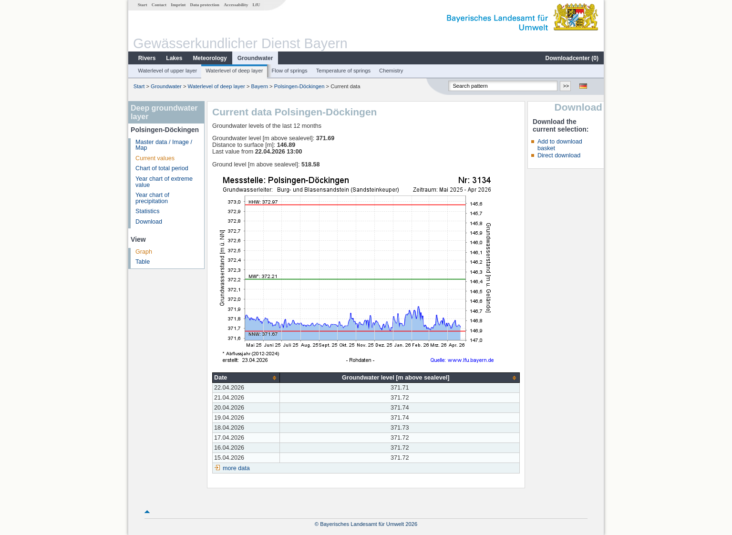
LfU (256, 4)
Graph (143, 251)
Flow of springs (289, 70)
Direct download (558, 155)
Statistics (147, 211)
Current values (155, 158)
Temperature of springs (343, 70)
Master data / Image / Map (163, 145)
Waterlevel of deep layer (234, 70)
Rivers (147, 58)
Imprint (178, 4)
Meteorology (210, 58)
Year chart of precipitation (152, 198)
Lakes (174, 58)
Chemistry (391, 70)
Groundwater (255, 58)
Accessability (236, 4)
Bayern (259, 86)
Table (142, 261)
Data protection (204, 4)
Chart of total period (161, 168)
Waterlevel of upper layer (167, 70)
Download (148, 221)
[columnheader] (246, 378)
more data (236, 468)
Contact (159, 4)
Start (142, 4)
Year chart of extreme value (164, 181)
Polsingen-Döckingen (299, 86)
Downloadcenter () (572, 58)
